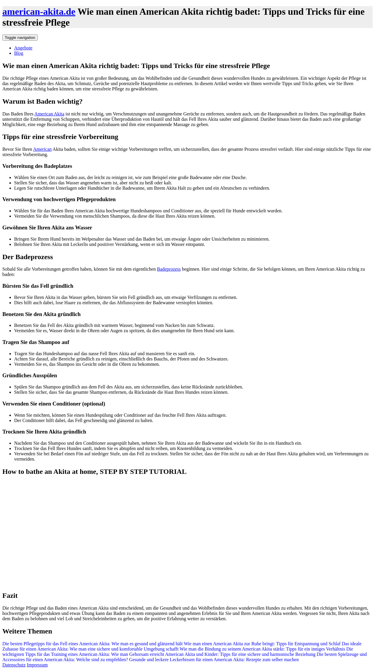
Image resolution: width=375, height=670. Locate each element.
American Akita (49, 113)
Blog (18, 53)
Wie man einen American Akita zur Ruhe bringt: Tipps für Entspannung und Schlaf (262, 643)
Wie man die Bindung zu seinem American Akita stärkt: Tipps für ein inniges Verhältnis (262, 648)
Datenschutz (14, 664)
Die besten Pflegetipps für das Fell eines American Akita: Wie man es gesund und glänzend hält (92, 643)
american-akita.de (38, 11)
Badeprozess (169, 269)
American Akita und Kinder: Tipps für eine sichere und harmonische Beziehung (240, 654)
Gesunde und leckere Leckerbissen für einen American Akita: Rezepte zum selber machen (213, 659)
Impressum (37, 664)
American (42, 149)
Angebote (23, 47)
